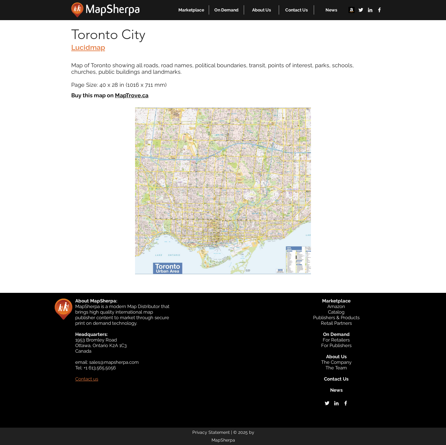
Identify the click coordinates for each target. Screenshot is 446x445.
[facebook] (379, 10)
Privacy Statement (211, 432)
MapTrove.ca (131, 95)
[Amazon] (351, 10)
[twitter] (361, 10)
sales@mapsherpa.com (114, 362)
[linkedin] (370, 10)
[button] (191, 10)
